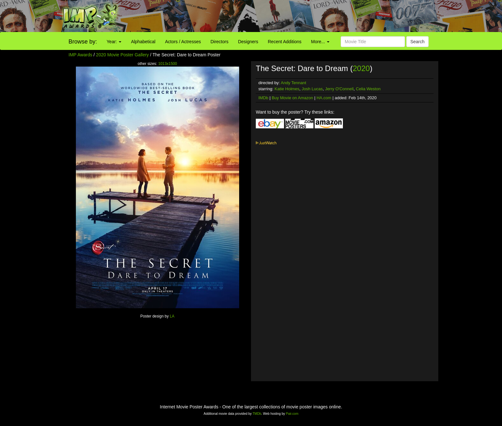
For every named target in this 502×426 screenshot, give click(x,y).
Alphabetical (143, 41)
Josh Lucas (312, 88)
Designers (248, 41)
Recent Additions (285, 41)
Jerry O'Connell (339, 88)
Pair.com (292, 413)
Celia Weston (368, 88)
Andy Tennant (293, 82)
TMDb (257, 413)
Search (417, 41)
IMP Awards (80, 54)
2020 (361, 68)
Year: (114, 41)
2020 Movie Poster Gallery (122, 54)
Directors (219, 41)
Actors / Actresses (183, 41)
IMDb (263, 97)
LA (172, 316)
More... (320, 41)
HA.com (324, 97)
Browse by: (83, 41)
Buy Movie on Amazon (292, 97)
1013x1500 (167, 63)
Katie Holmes (287, 88)
